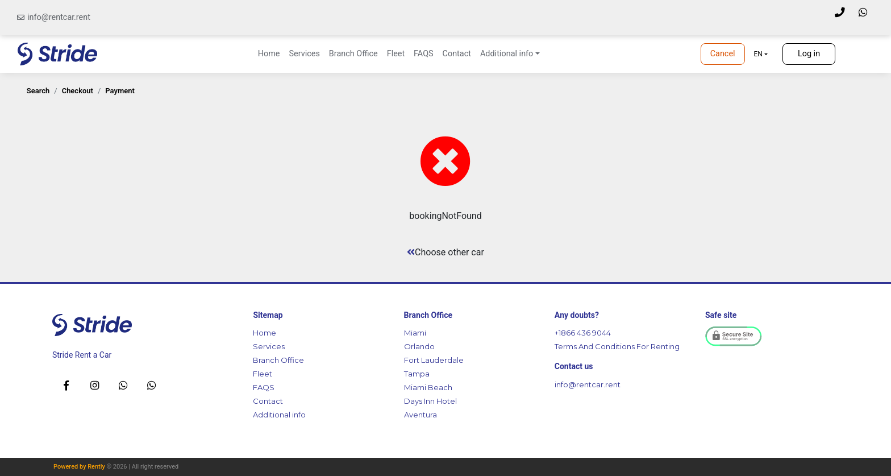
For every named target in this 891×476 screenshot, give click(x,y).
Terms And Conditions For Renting (617, 346)
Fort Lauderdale (434, 360)
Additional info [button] (506, 54)
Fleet (396, 54)
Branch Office (353, 54)
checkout (77, 90)
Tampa (417, 373)
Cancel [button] (722, 54)
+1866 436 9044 (583, 332)
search (38, 90)
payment (120, 90)
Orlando (419, 346)
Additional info (279, 414)
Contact (457, 54)
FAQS (423, 54)
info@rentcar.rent (58, 17)
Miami (415, 332)
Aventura (420, 414)
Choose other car (445, 252)
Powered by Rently (79, 466)
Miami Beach (428, 387)
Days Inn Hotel (430, 400)
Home (269, 54)
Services (304, 54)
